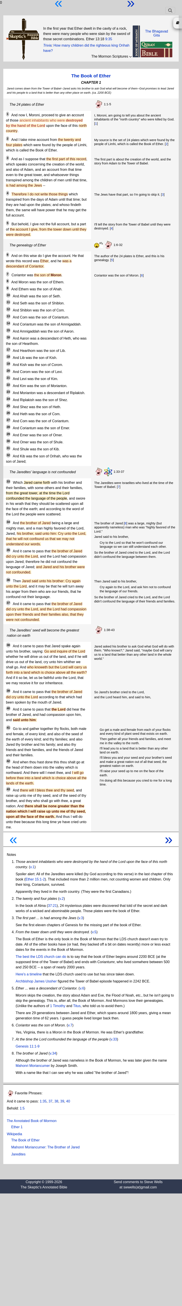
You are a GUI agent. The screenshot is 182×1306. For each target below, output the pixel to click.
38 (56, 1101)
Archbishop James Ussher (36, 981)
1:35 (43, 1101)
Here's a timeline (29, 974)
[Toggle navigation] (170, 10)
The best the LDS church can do (41, 957)
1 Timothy (57, 1006)
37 (50, 1101)
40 (68, 1101)
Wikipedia (14, 1134)
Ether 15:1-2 (35, 879)
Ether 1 (17, 1127)
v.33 (113, 1039)
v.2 (61, 898)
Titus (77, 1006)
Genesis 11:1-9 (28, 1046)
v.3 (80, 918)
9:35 (108, 39)
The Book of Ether (91, 75)
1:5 (22, 1108)
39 (62, 1101)
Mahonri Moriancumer (33, 1066)
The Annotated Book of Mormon (32, 1121)
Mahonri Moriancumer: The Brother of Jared (45, 1147)
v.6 (82, 988)
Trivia (47, 45)
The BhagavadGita (156, 33)
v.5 (94, 932)
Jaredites (18, 1154)
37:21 (52, 906)
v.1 (32, 867)
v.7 (70, 1025)
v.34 (53, 1053)
